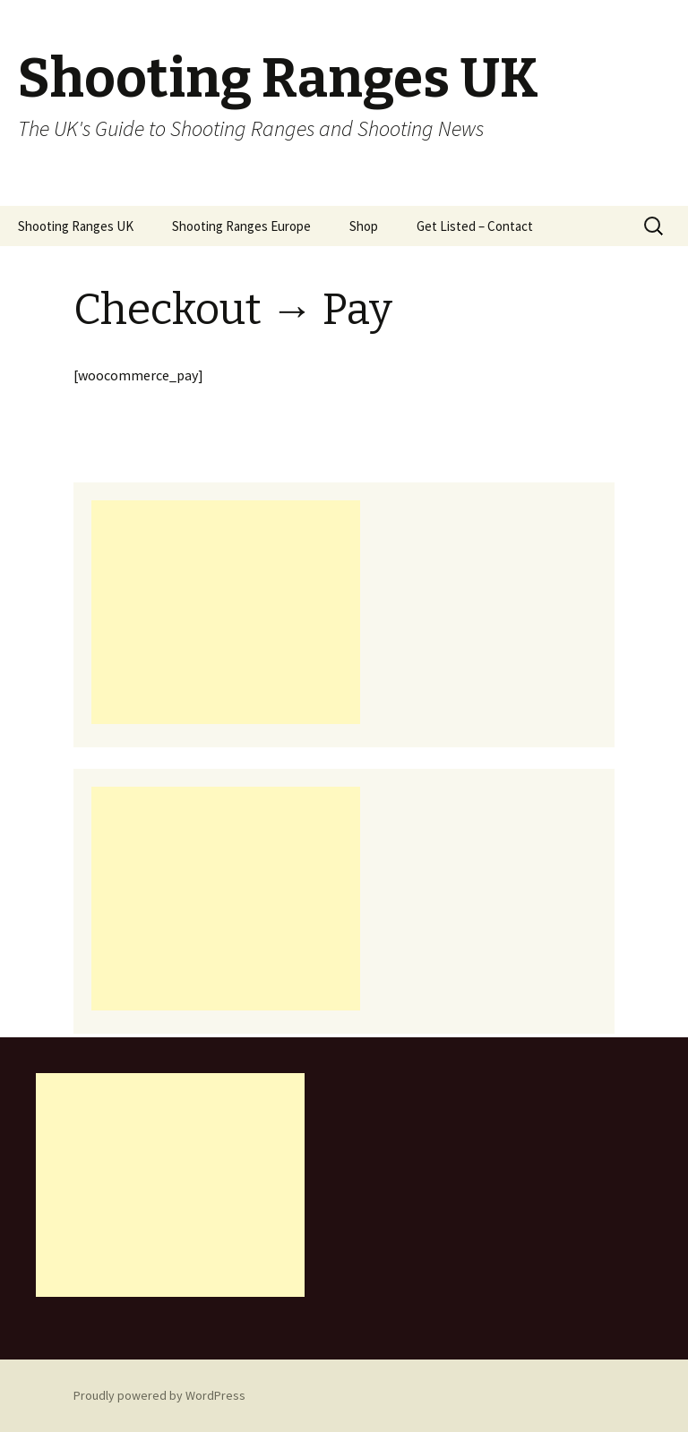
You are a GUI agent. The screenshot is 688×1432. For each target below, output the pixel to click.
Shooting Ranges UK (75, 225)
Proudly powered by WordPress (159, 1395)
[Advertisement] (225, 612)
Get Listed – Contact (475, 225)
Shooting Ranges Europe (241, 225)
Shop (363, 225)
